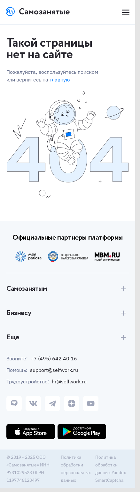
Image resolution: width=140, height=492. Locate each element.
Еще (12, 337)
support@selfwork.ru (54, 370)
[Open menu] (125, 12)
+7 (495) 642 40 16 (53, 358)
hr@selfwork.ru (69, 381)
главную (60, 79)
